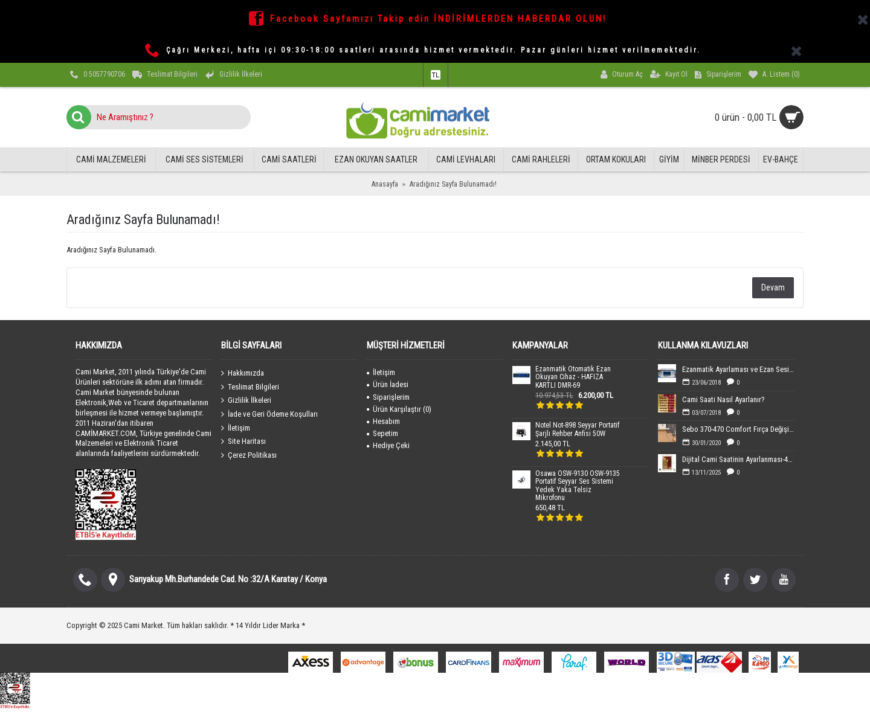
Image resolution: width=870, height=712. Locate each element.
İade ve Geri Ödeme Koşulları (269, 414)
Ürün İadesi (387, 384)
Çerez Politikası (249, 455)
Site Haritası (243, 441)
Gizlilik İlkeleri (246, 400)
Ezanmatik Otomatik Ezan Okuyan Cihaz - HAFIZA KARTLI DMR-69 (573, 377)
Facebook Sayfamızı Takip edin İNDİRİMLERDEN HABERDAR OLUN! (438, 18)
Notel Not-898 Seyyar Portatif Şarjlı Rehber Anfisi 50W (577, 429)
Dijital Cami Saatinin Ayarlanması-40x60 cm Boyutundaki (738, 459)
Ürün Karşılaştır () (399, 409)
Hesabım (383, 421)
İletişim (235, 427)
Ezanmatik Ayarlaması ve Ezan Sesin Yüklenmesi (738, 369)
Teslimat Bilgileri (250, 387)
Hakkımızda (242, 373)
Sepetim (382, 433)
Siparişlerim (388, 397)
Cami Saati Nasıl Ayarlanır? (723, 399)
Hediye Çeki (388, 445)
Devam (773, 287)
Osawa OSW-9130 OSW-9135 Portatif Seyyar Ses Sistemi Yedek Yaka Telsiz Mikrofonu (577, 486)
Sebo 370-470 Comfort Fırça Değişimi (738, 429)
